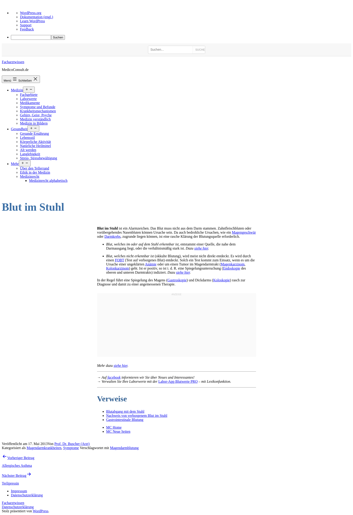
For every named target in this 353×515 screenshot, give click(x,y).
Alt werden (28, 150)
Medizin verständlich (35, 119)
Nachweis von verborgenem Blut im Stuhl (136, 416)
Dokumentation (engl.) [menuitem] (36, 17)
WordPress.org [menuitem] (30, 13)
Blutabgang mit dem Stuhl (125, 411)
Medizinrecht (29, 176)
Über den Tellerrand (34, 168)
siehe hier (201, 248)
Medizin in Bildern (34, 123)
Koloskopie (221, 280)
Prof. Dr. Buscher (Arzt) (71, 444)
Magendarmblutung (124, 448)
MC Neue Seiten (118, 431)
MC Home (114, 427)
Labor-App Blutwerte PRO (178, 381)
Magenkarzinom (232, 264)
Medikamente (30, 103)
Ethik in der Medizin (35, 172)
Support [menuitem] (26, 25)
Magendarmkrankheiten (44, 448)
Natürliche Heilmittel (35, 146)
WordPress (40, 511)
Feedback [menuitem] (27, 29)
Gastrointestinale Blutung (124, 420)
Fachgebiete (28, 95)
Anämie (151, 264)
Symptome (71, 448)
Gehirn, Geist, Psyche (36, 115)
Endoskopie (231, 268)
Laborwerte (28, 99)
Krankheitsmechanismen (38, 111)
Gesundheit (19, 129)
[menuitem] (181, 37)
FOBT (119, 260)
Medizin (17, 90)
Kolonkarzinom (117, 268)
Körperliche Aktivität (35, 142)
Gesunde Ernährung (34, 133)
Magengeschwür (244, 232)
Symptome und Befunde (37, 107)
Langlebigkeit (30, 154)
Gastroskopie (177, 280)
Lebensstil (27, 138)
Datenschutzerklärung (18, 507)
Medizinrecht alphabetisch (48, 180)
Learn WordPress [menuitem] (32, 21)
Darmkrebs (112, 236)
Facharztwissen (13, 62)
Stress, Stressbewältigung (38, 158)
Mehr (15, 164)
